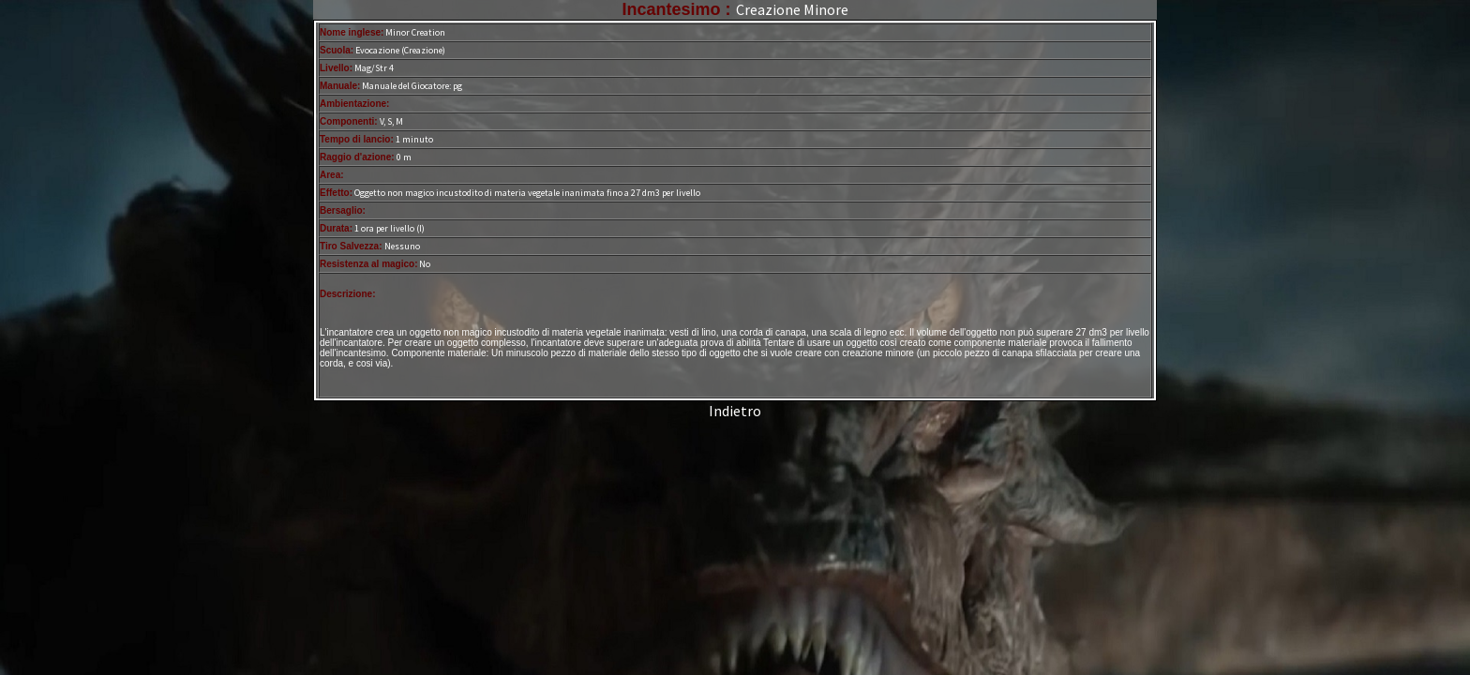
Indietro (735, 410)
